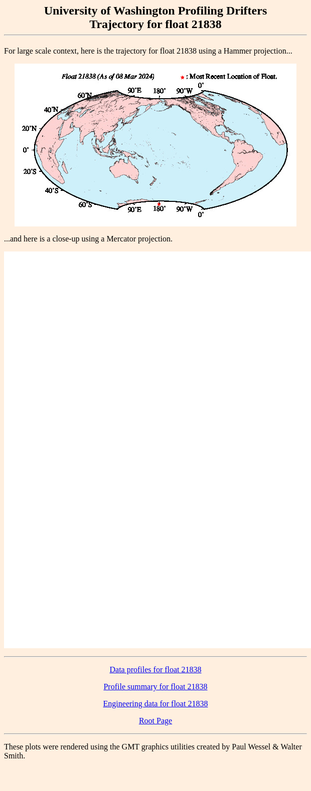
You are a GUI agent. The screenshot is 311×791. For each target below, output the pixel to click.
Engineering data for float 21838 (155, 703)
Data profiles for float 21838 (155, 669)
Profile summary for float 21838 (155, 686)
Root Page (155, 720)
